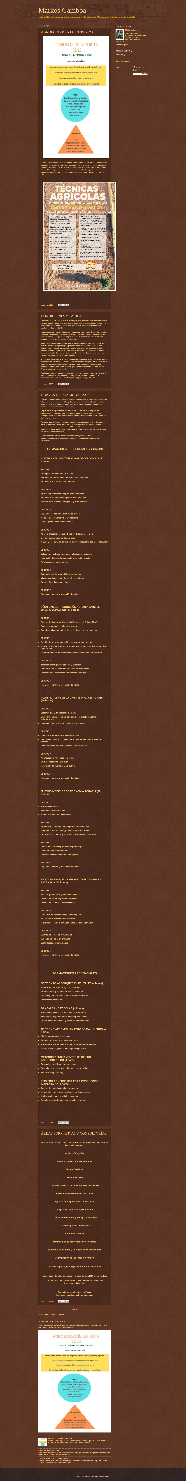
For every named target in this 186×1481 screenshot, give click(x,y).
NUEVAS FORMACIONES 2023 (65, 395)
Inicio (74, 1309)
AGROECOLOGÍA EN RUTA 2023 (67, 32)
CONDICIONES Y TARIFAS (62, 316)
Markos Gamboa (133, 30)
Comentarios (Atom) (56, 1314)
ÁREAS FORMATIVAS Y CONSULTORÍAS (74, 1133)
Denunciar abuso (123, 61)
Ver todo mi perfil (122, 45)
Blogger (106, 1476)
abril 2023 (119, 55)
